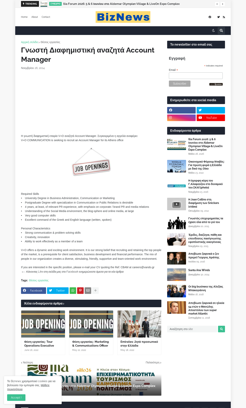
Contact (46, 17)
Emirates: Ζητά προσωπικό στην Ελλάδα (139, 343)
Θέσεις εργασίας (50, 42)
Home (24, 17)
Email (173, 70)
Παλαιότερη (152, 362)
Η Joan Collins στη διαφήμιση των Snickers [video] (203, 203)
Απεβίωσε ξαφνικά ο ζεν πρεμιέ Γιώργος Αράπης (203, 255)
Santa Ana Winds (199, 270)
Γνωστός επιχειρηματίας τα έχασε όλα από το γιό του (205, 220)
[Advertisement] (91, 102)
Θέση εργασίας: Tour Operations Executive (39, 343)
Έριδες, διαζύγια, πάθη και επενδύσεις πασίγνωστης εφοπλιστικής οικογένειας (205, 238)
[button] (217, 4)
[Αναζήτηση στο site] (192, 329)
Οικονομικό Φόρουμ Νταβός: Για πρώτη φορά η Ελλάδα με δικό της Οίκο (206, 165)
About (34, 17)
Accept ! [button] (16, 397)
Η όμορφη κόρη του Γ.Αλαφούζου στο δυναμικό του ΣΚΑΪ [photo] (205, 184)
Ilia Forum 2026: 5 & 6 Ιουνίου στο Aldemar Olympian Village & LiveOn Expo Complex (121, 4)
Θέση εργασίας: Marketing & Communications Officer (90, 343)
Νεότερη (28, 362)
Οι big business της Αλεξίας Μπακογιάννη (205, 288)
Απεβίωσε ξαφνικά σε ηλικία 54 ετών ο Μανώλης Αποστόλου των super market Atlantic (206, 308)
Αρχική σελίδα (29, 42)
